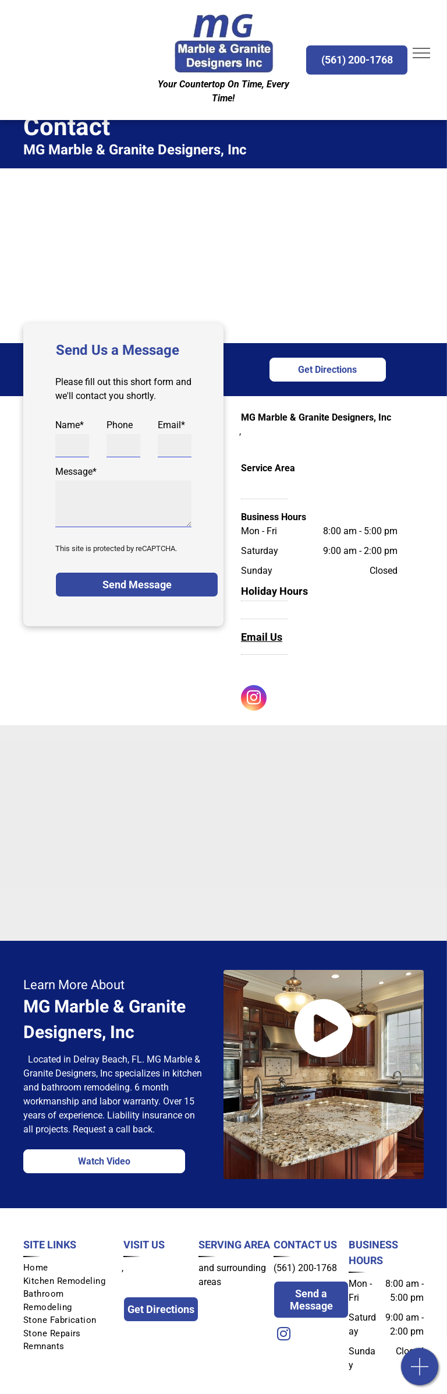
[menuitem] (69, 1268)
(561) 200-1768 (305, 1267)
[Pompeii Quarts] (317, 772)
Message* (76, 471)
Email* (171, 424)
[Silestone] (129, 894)
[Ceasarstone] (129, 833)
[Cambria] (129, 772)
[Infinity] (317, 833)
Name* (69, 424)
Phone (120, 424)
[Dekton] (317, 894)
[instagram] (254, 699)
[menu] (421, 53)
